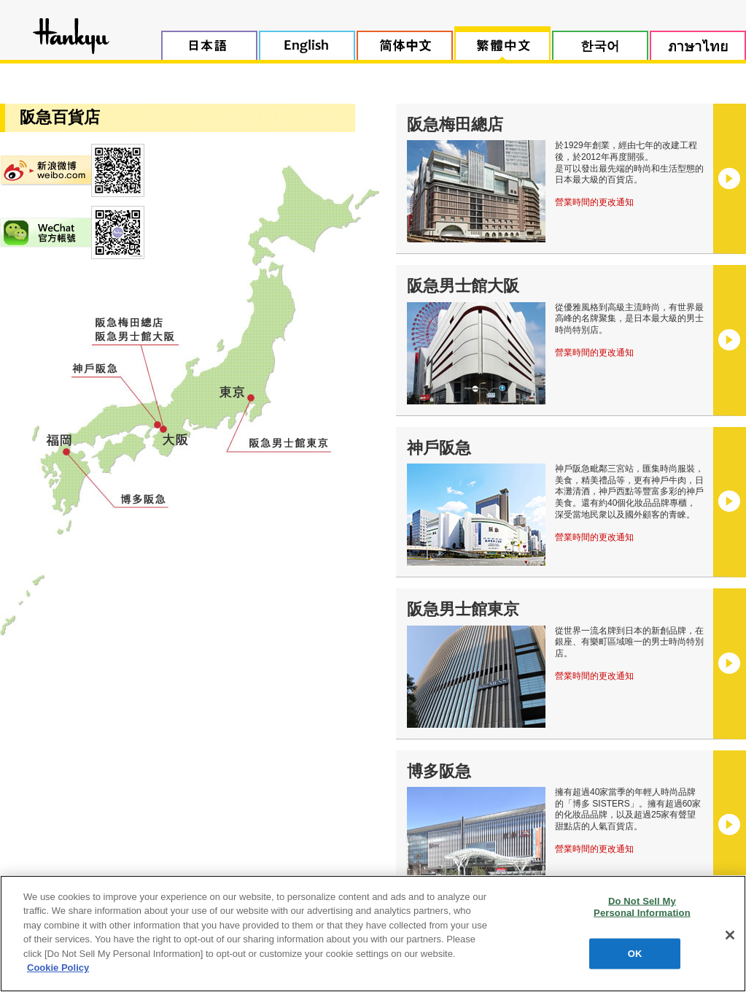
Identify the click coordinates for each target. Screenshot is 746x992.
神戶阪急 (439, 448)
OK (635, 953)
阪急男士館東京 (463, 609)
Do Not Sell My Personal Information (642, 907)
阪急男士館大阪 (463, 286)
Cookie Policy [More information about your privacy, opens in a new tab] (58, 967)
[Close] (730, 935)
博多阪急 (439, 771)
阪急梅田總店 (455, 124)
